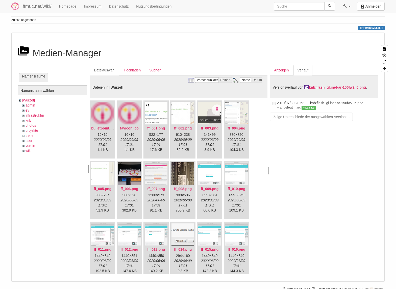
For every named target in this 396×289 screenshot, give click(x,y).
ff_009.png (209, 189)
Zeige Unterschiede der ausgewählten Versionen (311, 117)
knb (28, 120)
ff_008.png (183, 189)
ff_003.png (209, 128)
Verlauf (303, 70)
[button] (346, 6)
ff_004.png (236, 128)
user (29, 141)
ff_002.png (183, 128)
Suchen (155, 70)
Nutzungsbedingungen (153, 6)
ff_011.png (102, 249)
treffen (30, 136)
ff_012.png (129, 249)
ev (27, 110)
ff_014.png (183, 249)
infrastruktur (35, 115)
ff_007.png (156, 189)
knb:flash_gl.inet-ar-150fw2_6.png (337, 87)
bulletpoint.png (104, 128)
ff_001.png (156, 128)
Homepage (68, 6)
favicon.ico (129, 128)
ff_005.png (102, 189)
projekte (32, 130)
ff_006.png (129, 189)
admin (30, 105)
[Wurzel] (28, 100)
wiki (28, 151)
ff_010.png (236, 189)
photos (31, 125)
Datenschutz (119, 6)
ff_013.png (156, 249)
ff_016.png (236, 249)
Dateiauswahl (104, 70)
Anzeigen (281, 70)
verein (30, 146)
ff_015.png (209, 249)
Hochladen (132, 70)
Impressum (92, 6)
